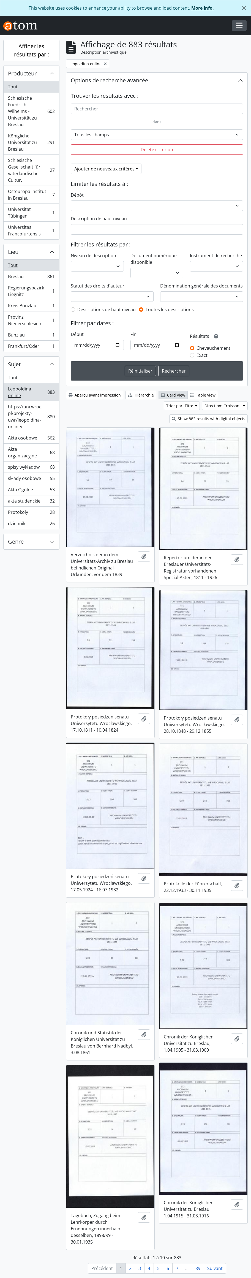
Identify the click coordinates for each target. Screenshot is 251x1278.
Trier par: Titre (180, 405)
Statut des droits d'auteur (97, 286)
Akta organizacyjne (31, 452)
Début (77, 334)
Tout (13, 87)
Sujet (14, 364)
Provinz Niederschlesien (31, 320)
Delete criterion (157, 149)
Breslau (31, 277)
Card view (173, 395)
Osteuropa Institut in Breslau (31, 194)
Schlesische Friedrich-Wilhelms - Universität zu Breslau (31, 111)
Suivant (215, 1268)
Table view (202, 395)
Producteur (22, 73)
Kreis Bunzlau (31, 306)
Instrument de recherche (216, 256)
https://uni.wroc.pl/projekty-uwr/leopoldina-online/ (31, 417)
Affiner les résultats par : (31, 50)
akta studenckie (31, 502)
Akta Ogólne (31, 490)
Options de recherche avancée (109, 80)
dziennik (31, 524)
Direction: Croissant (223, 405)
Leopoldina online (31, 392)
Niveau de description (93, 256)
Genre (16, 541)
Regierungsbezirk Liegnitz (31, 291)
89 (197, 1268)
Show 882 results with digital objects (208, 418)
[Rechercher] (157, 109)
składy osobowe (31, 479)
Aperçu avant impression (95, 395)
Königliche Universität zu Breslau (31, 142)
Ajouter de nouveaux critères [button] (104, 169)
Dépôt (77, 195)
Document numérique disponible (153, 259)
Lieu (13, 252)
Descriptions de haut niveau (106, 309)
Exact (202, 355)
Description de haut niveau (99, 219)
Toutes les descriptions (170, 309)
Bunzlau (31, 336)
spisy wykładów (31, 468)
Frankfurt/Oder (31, 347)
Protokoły (31, 513)
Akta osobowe (31, 439)
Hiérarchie (141, 395)
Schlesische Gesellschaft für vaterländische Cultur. (31, 170)
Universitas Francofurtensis (31, 230)
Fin (133, 334)
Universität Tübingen (31, 212)
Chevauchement (213, 348)
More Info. (202, 8)
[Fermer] (244, 8)
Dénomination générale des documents (201, 286)
